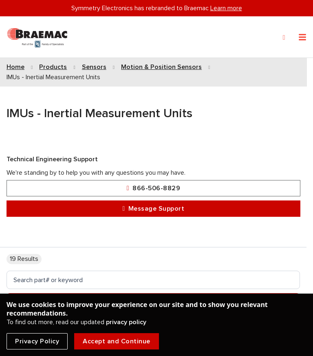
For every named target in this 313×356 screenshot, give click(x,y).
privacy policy (126, 322)
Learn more (226, 8)
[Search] (284, 37)
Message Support (154, 209)
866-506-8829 (153, 188)
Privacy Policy (37, 341)
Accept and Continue (116, 341)
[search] (153, 280)
